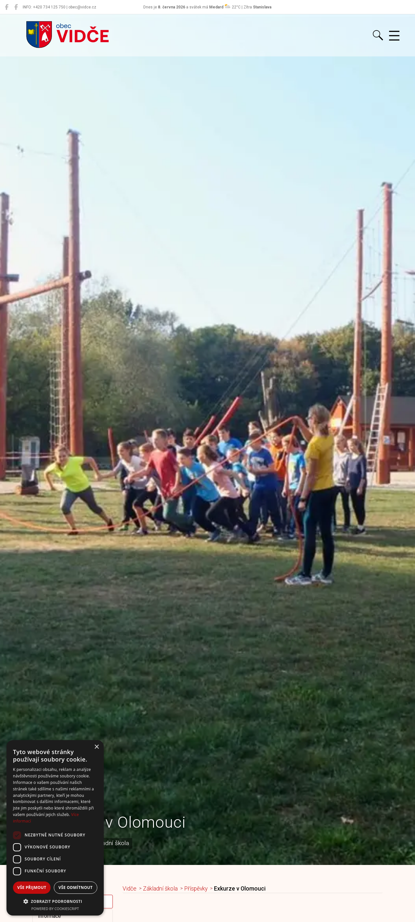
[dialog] (55, 828)
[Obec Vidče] (6, 7)
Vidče (129, 888)
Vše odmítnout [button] (75, 887)
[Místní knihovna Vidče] (16, 7)
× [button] (96, 747)
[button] (55, 901)
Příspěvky (196, 888)
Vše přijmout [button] (31, 887)
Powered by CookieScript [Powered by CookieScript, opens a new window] (55, 908)
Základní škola (160, 888)
